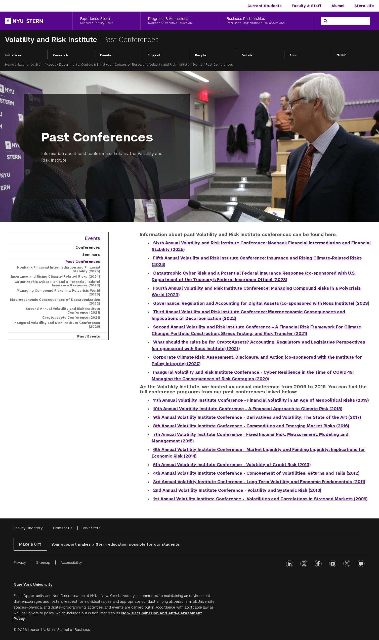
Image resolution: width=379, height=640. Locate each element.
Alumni (337, 6)
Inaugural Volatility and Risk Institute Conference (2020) (57, 325)
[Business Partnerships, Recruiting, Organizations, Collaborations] (265, 21)
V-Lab (247, 55)
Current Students (264, 6)
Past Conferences (82, 261)
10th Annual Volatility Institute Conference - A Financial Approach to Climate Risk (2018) (247, 408)
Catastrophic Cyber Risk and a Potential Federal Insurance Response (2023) (57, 284)
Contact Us (62, 528)
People (200, 55)
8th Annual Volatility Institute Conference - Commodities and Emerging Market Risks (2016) (251, 426)
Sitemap (43, 562)
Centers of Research (130, 65)
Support (153, 55)
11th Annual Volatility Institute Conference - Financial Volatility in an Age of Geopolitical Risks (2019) (261, 400)
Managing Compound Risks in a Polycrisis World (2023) (58, 292)
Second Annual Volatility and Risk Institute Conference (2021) (63, 311)
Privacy (20, 562)
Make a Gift (30, 544)
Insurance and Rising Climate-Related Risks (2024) (55, 277)
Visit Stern (92, 528)
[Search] (325, 21)
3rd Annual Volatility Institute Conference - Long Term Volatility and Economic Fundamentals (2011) (259, 481)
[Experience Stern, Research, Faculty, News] (106, 21)
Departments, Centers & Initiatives (85, 65)
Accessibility (71, 562)
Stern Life (364, 6)
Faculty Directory (28, 528)
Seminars (91, 254)
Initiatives (13, 55)
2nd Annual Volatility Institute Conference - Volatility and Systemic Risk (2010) (237, 490)
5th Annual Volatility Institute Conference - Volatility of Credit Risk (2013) (232, 464)
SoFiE (341, 55)
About (294, 55)
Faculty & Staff (306, 6)
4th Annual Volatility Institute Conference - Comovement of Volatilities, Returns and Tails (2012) (256, 473)
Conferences (87, 247)
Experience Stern (30, 65)
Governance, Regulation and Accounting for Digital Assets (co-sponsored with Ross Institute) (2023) (261, 303)
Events (105, 55)
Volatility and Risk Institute (52, 39)
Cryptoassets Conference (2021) (71, 318)
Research (60, 55)
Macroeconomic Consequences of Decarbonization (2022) (55, 302)
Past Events (88, 336)
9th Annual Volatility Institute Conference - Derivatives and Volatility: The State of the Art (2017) (257, 417)
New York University (33, 584)
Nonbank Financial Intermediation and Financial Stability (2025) (58, 269)
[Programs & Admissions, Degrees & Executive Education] (180, 21)
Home (9, 65)
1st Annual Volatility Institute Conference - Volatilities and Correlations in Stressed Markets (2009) (260, 499)
